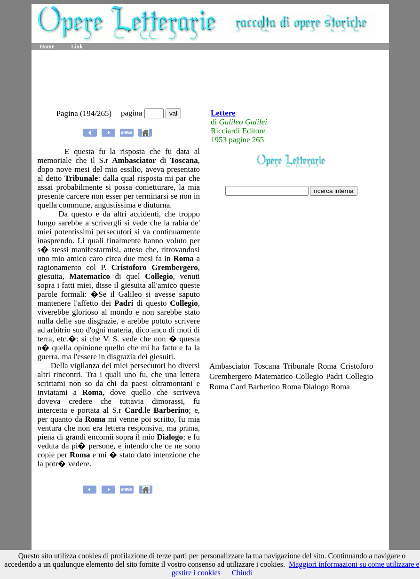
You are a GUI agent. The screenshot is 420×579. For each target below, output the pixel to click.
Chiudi (242, 573)
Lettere (223, 112)
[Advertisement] (210, 80)
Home (47, 46)
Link (77, 46)
